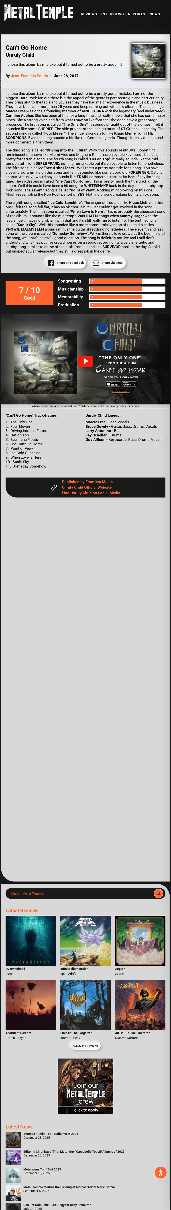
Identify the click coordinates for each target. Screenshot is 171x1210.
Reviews (89, 14)
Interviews (112, 14)
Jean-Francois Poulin (29, 76)
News (154, 14)
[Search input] (81, 893)
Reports (136, 14)
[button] (85, 361)
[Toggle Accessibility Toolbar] (160, 1172)
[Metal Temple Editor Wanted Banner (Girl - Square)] (85, 1113)
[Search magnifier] (158, 893)
